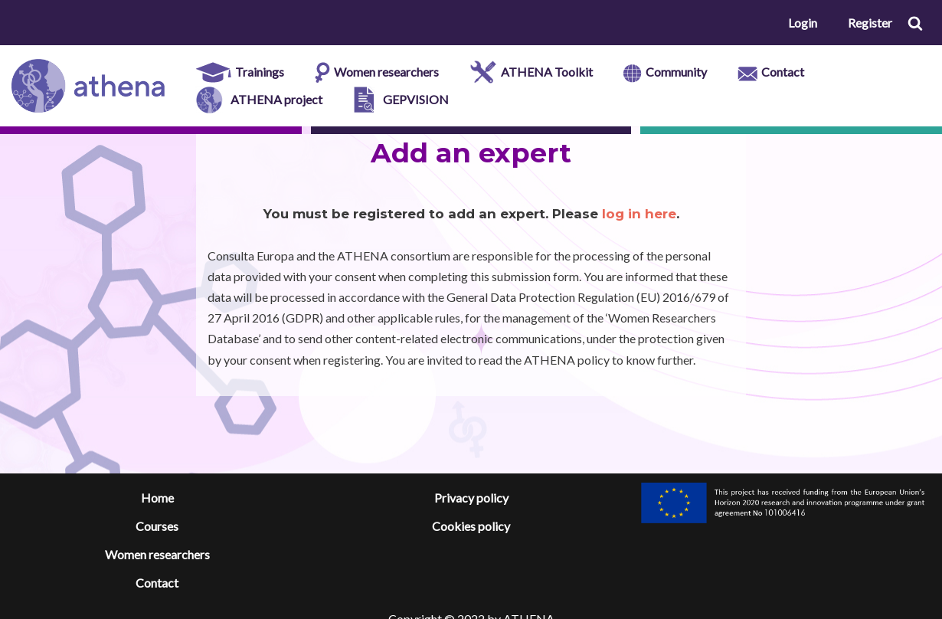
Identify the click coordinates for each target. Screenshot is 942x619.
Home (157, 497)
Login (802, 22)
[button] (915, 23)
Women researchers (157, 554)
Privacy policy (471, 497)
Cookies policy (471, 526)
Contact (157, 582)
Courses (157, 526)
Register (870, 22)
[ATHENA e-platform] (88, 86)
